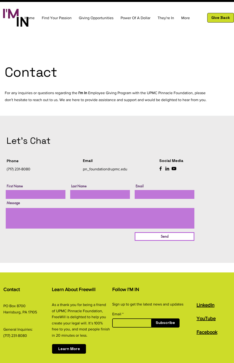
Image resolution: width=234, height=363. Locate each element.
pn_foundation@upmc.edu (105, 169)
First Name (15, 186)
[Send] (164, 236)
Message (13, 203)
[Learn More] (69, 349)
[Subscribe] (165, 323)
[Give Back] (220, 18)
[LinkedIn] (167, 168)
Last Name (78, 186)
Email (140, 186)
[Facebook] (160, 168)
